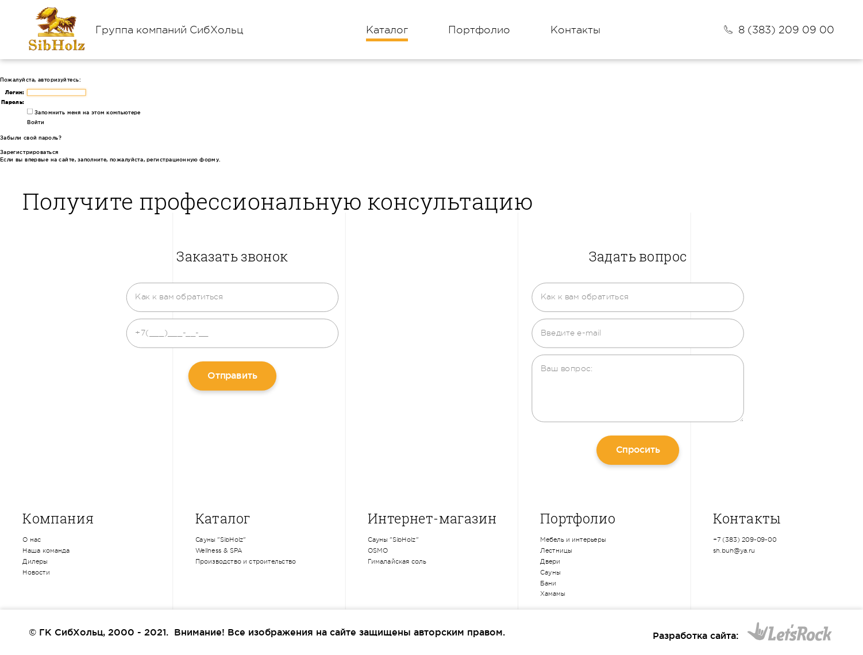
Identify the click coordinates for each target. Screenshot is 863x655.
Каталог (387, 30)
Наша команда (46, 550)
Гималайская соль (397, 561)
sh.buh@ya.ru (734, 550)
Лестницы (556, 550)
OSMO (378, 550)
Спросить (638, 449)
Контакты (575, 30)
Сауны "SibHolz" (220, 540)
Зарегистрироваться (29, 152)
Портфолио (479, 30)
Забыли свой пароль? (30, 138)
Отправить (232, 375)
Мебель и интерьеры (573, 540)
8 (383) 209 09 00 (786, 30)
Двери (550, 561)
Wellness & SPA (218, 550)
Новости (36, 572)
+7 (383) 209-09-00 (745, 540)
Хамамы (552, 594)
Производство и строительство (245, 561)
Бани (548, 583)
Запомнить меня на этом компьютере (87, 112)
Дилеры (35, 561)
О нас (31, 540)
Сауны (550, 572)
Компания (58, 518)
